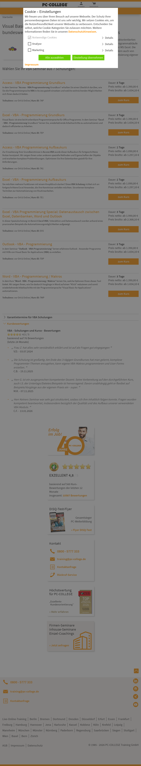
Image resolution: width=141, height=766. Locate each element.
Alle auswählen (54, 57)
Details (109, 38)
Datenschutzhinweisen (82, 31)
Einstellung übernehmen (88, 57)
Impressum (32, 64)
